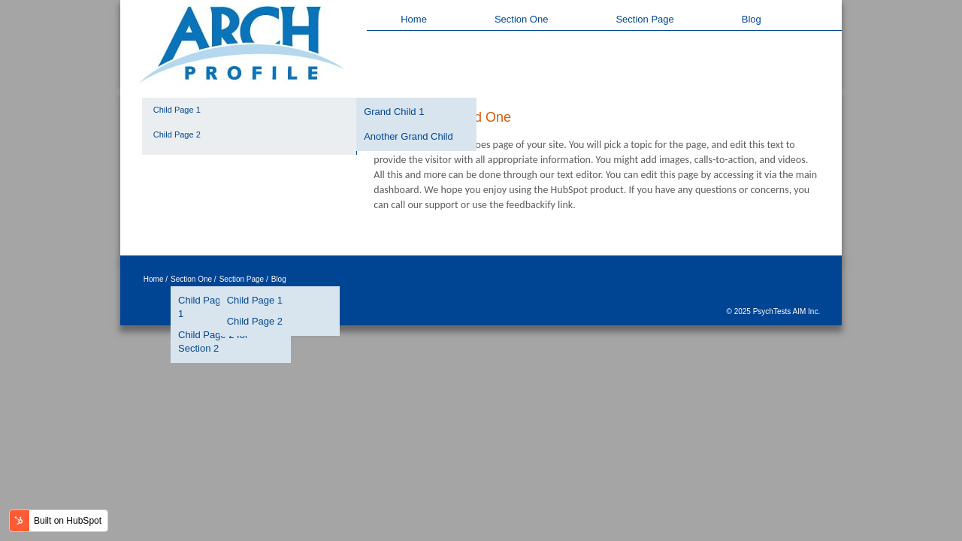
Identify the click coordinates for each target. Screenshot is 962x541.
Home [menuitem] (414, 19)
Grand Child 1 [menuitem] (394, 111)
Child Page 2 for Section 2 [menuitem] (213, 341)
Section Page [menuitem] (644, 19)
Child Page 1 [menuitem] (177, 109)
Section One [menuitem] (522, 19)
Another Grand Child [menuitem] (408, 136)
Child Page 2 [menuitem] (177, 134)
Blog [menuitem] (751, 19)
